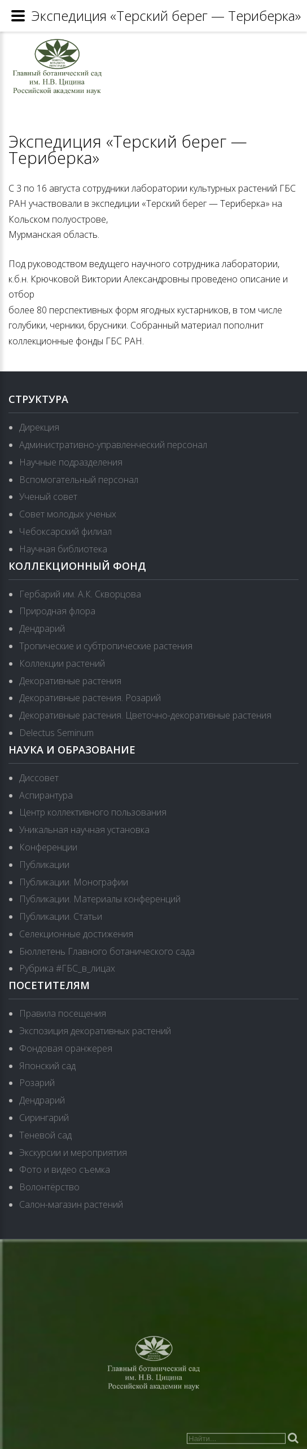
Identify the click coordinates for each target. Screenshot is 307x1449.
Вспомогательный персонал (78, 479)
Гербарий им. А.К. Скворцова (80, 594)
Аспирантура (46, 795)
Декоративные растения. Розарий (90, 698)
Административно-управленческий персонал (113, 444)
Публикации (44, 864)
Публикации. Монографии (73, 882)
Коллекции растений (62, 663)
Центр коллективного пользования (92, 812)
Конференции (48, 847)
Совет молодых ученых (67, 514)
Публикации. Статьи (60, 916)
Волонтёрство (49, 1187)
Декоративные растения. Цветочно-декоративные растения (145, 715)
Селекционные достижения (76, 934)
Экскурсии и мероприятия (73, 1152)
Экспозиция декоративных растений (95, 1031)
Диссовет (39, 778)
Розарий (37, 1082)
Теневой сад (45, 1135)
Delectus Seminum (56, 732)
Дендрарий (42, 628)
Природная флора (57, 611)
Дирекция (39, 427)
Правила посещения (62, 1013)
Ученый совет (48, 496)
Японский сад (47, 1066)
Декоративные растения (70, 681)
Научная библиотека (63, 549)
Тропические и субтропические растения (105, 646)
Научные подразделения (70, 462)
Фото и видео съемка (64, 1169)
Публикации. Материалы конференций (100, 899)
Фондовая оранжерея (65, 1048)
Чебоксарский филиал (65, 531)
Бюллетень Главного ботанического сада (107, 951)
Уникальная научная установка (84, 829)
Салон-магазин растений (71, 1204)
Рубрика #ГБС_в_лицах (67, 968)
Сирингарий (44, 1117)
